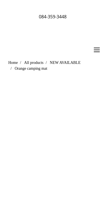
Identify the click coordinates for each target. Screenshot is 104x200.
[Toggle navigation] (97, 50)
